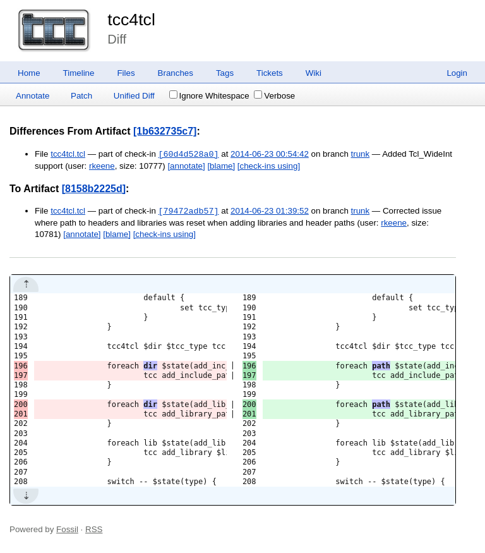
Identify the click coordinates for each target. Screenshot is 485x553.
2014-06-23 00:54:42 (270, 154)
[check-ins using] (268, 166)
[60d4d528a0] (189, 154)
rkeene (102, 166)
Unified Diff (134, 95)
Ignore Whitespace (209, 95)
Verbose (274, 95)
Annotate (32, 95)
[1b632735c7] (165, 131)
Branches (175, 73)
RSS (93, 529)
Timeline (79, 73)
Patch (81, 95)
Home (29, 73)
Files (126, 73)
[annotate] (186, 166)
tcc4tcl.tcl (68, 154)
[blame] (221, 166)
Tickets (269, 73)
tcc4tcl (131, 19)
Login (456, 73)
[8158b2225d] (94, 188)
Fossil (67, 529)
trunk (360, 154)
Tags (225, 73)
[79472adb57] (189, 211)
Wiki (313, 73)
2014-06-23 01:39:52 (270, 211)
